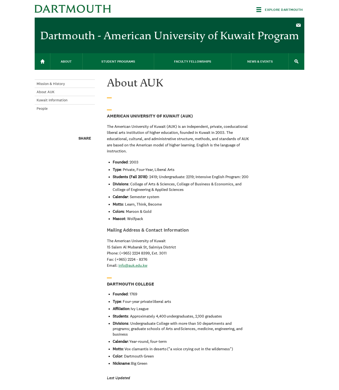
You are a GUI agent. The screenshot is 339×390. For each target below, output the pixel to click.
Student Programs (118, 61)
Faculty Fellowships (192, 61)
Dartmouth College (73, 9)
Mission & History (51, 83)
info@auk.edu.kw (132, 265)
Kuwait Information (52, 100)
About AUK (45, 92)
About (66, 61)
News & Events (260, 61)
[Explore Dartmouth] (279, 9)
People (42, 108)
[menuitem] (298, 25)
